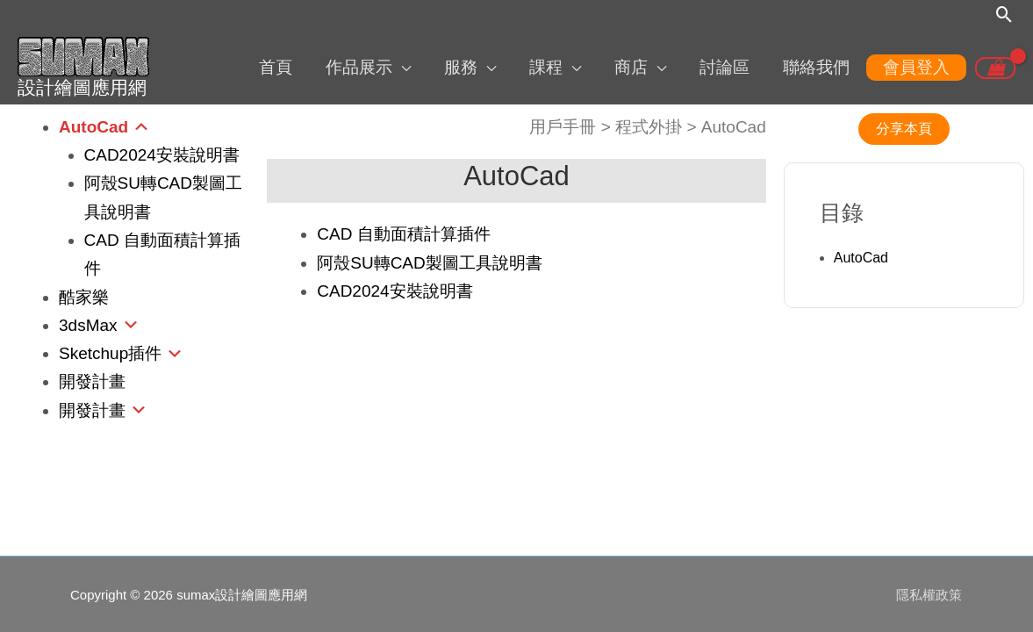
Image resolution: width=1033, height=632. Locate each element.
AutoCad (93, 125)
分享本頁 (904, 126)
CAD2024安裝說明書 (162, 153)
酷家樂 (84, 295)
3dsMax (88, 323)
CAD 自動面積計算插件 (403, 233)
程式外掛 (648, 125)
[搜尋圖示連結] (1004, 15)
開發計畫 (92, 380)
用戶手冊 (562, 125)
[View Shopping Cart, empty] (995, 68)
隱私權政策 (930, 592)
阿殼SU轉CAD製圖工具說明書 (429, 261)
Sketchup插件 (110, 351)
